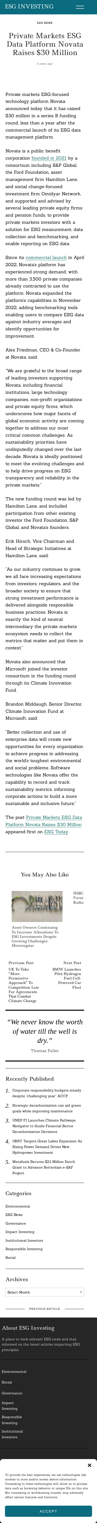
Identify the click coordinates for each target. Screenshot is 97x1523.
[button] (89, 1465)
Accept (48, 1511)
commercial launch (46, 257)
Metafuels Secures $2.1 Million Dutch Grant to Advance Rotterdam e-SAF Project (43, 1167)
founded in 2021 (49, 158)
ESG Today (56, 831)
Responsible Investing (24, 1249)
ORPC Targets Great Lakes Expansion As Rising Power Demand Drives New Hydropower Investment (47, 1147)
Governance (15, 1223)
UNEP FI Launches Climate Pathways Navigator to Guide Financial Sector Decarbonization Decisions (44, 1126)
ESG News (45, 23)
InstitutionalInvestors (12, 1434)
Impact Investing (19, 1232)
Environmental (17, 1206)
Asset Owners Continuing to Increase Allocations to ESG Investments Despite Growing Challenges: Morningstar (35, 936)
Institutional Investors (24, 1240)
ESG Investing (29, 6)
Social (10, 1257)
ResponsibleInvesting (12, 1420)
